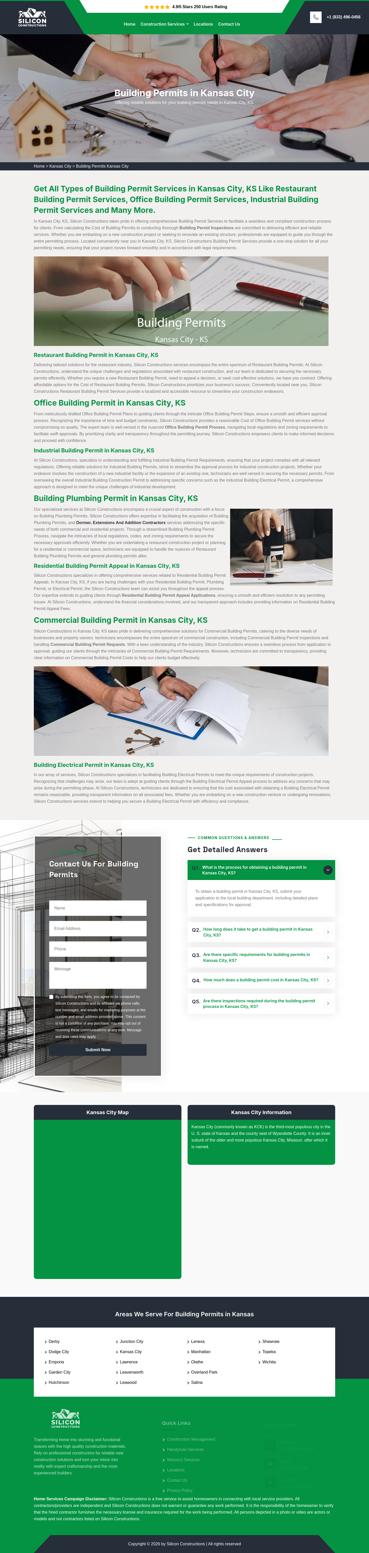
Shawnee (271, 1341)
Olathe (197, 1362)
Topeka (269, 1352)
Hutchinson (59, 1382)
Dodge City (59, 1352)
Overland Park (204, 1372)
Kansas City (60, 166)
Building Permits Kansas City (102, 166)
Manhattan (201, 1352)
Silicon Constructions (186, 1544)
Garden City (59, 1372)
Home (130, 24)
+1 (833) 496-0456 (344, 17)
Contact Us (229, 24)
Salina (196, 1382)
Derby (54, 1341)
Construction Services (162, 24)
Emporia (56, 1362)
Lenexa (198, 1341)
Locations (203, 24)
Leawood (128, 1382)
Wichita (269, 1362)
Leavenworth (132, 1372)
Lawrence (129, 1362)
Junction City (132, 1341)
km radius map (108, 1195)
